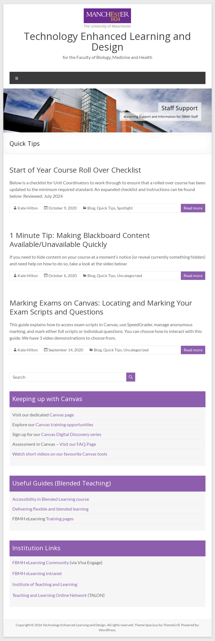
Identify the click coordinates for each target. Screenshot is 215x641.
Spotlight (125, 208)
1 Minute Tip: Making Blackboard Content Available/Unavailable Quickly (80, 239)
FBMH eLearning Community (40, 562)
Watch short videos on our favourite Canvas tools (59, 453)
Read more (193, 208)
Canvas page (62, 414)
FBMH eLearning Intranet (37, 573)
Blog (91, 208)
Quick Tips (106, 208)
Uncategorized (129, 275)
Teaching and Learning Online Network (49, 595)
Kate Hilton (28, 208)
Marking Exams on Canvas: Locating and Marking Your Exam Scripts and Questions (101, 307)
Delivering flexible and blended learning (50, 508)
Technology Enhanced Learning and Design (107, 41)
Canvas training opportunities (64, 424)
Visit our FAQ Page (77, 444)
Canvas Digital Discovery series (71, 434)
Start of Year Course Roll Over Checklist (75, 170)
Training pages (60, 518)
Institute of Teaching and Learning (44, 584)
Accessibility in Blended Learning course (50, 499)
